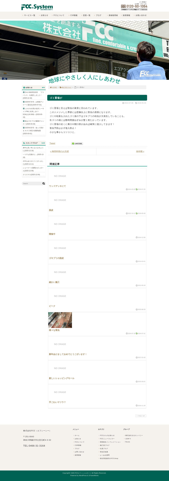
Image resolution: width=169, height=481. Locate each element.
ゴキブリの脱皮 (56, 258)
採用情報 (125, 15)
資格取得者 (112, 15)
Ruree (127, 442)
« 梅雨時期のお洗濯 (59, 151)
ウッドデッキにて (57, 186)
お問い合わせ (140, 15)
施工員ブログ (66, 87)
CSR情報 (73, 15)
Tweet (52, 143)
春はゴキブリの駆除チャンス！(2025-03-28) (33, 122)
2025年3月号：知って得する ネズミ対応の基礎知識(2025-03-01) (33, 130)
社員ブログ (103, 448)
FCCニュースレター (106, 438)
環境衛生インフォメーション (109, 442)
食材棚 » (140, 151)
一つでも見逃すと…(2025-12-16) (33, 156)
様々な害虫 (54, 330)
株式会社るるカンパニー (133, 435)
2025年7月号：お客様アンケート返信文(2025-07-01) (33, 103)
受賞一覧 (85, 15)
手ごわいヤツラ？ (57, 402)
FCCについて (57, 15)
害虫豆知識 (103, 452)
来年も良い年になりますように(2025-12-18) (33, 149)
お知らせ (43, 15)
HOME (53, 87)
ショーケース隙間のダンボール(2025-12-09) (33, 169)
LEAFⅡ (127, 438)
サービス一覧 (28, 15)
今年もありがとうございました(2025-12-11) (33, 162)
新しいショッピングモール (61, 378)
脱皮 (51, 210)
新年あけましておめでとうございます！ (68, 354)
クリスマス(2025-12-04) (31, 174)
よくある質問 (104, 455)
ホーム (76, 435)
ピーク (52, 306)
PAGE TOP (140, 416)
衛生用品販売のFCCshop (108, 458)
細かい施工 (54, 282)
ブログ (97, 15)
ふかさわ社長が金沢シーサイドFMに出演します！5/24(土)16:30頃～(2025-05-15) (33, 113)
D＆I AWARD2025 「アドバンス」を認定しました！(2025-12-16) (33, 95)
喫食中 (52, 234)
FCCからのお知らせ (106, 435)
